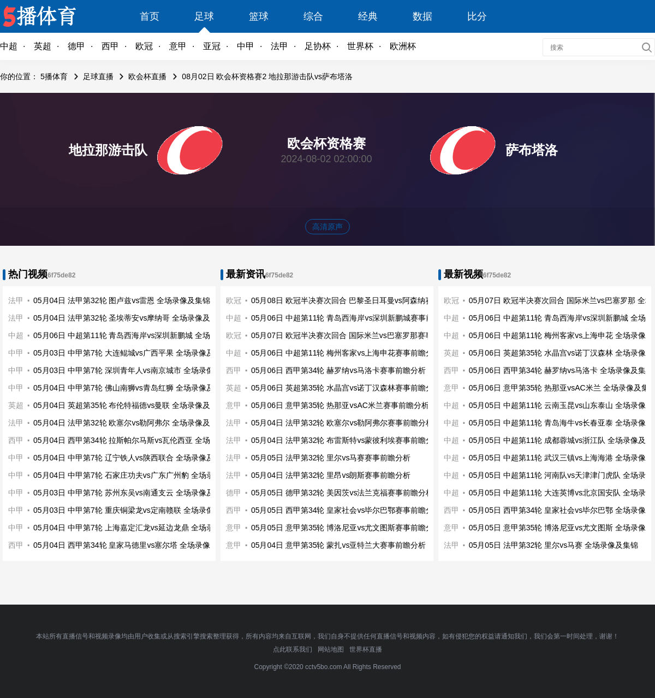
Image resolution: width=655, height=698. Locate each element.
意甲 (178, 46)
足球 (204, 16)
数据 (422, 16)
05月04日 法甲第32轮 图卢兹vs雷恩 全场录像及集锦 (121, 300)
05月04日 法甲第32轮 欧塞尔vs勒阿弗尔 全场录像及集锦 (129, 422)
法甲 (279, 46)
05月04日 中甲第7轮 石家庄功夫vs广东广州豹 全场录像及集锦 (139, 475)
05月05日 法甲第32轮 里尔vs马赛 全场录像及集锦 (553, 545)
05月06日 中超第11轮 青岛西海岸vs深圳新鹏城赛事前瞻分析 (354, 317)
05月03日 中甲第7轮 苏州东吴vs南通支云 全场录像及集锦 (131, 492)
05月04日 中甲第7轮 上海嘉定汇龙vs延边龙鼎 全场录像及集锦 (139, 527)
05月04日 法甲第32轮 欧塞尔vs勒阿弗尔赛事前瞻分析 (342, 422)
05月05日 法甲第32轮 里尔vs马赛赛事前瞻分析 (331, 457)
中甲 (245, 46)
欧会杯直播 (147, 76)
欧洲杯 (403, 46)
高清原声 (327, 226)
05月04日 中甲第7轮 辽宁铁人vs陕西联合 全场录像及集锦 (131, 457)
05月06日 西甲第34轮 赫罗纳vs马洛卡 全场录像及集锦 (561, 370)
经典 (368, 16)
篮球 (259, 16)
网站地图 (331, 649)
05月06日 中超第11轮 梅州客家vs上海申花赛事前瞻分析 (346, 352)
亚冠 (212, 46)
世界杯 (360, 46)
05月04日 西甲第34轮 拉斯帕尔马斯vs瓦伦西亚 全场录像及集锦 (140, 440)
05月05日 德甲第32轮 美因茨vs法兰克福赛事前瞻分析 (342, 492)
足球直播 (98, 76)
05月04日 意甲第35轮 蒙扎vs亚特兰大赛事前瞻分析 (338, 545)
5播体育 (54, 76)
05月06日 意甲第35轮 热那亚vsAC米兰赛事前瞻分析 (340, 405)
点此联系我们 (292, 649)
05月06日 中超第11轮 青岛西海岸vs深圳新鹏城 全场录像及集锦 (140, 335)
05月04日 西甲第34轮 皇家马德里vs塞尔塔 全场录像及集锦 (133, 545)
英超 (42, 46)
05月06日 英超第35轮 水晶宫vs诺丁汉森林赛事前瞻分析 (346, 387)
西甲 (110, 46)
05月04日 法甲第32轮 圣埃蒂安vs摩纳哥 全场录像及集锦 (129, 317)
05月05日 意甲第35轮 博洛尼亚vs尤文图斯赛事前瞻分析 (346, 527)
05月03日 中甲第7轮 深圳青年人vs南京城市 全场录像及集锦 (135, 370)
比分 (477, 16)
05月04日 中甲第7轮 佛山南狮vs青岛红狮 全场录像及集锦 (131, 387)
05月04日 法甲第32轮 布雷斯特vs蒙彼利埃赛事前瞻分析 (346, 440)
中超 (8, 46)
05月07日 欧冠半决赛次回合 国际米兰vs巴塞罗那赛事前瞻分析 (357, 335)
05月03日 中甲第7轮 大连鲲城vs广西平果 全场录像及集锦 (131, 352)
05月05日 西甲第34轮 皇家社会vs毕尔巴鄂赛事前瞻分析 (346, 510)
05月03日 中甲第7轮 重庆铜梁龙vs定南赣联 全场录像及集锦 (135, 510)
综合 (313, 16)
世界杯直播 (365, 649)
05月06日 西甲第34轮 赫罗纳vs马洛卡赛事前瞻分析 (338, 370)
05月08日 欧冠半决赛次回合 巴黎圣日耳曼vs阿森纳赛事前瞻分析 (361, 300)
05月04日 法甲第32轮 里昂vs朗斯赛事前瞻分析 (331, 475)
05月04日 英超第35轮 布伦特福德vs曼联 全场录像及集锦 (129, 405)
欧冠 (144, 46)
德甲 (76, 46)
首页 (149, 16)
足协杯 (318, 46)
